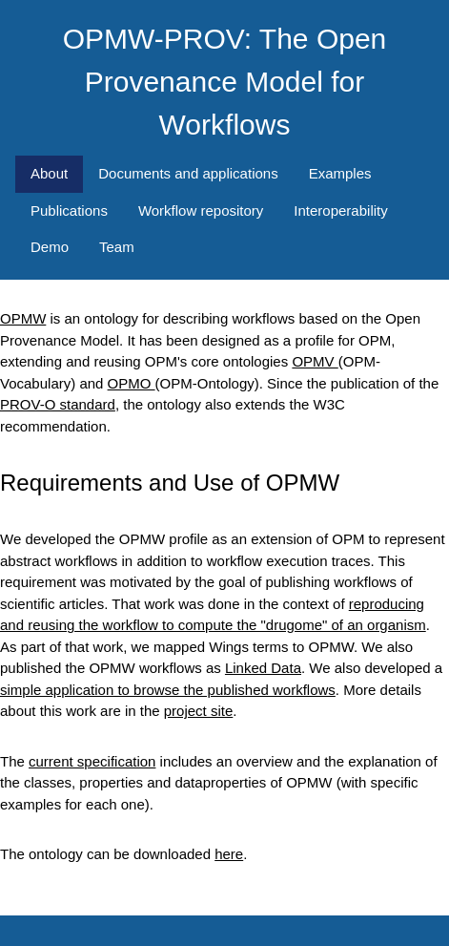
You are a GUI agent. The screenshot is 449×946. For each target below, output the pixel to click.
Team (116, 247)
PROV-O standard (57, 404)
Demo (50, 247)
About (49, 173)
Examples (340, 173)
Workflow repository (200, 210)
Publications (69, 210)
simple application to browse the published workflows (168, 690)
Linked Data (263, 668)
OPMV (314, 361)
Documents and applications (187, 173)
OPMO (131, 383)
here (228, 854)
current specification (92, 761)
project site (199, 711)
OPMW (23, 318)
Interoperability (340, 210)
